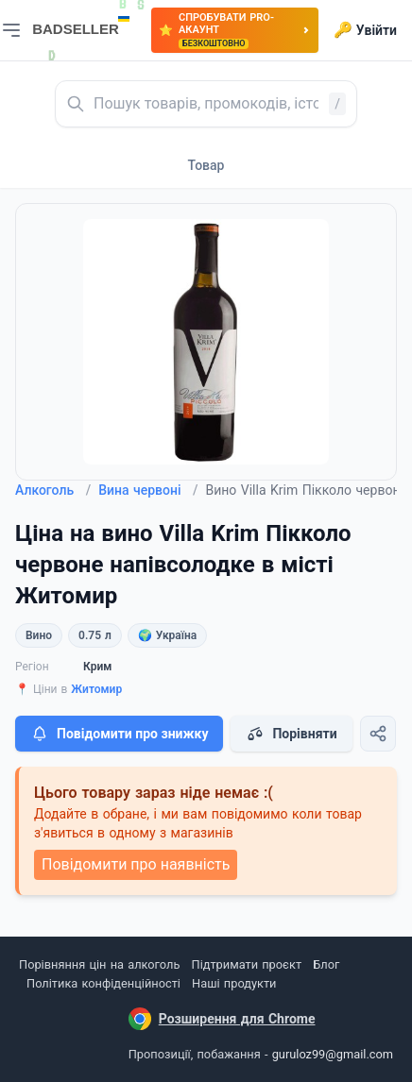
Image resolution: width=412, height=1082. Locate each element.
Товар (206, 165)
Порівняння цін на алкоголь (99, 964)
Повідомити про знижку (119, 733)
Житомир (96, 689)
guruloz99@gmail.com (332, 1054)
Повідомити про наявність (136, 864)
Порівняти (291, 733)
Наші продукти (234, 983)
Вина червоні (147, 490)
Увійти (365, 30)
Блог (326, 964)
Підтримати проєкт (246, 964)
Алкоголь (53, 490)
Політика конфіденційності (103, 983)
